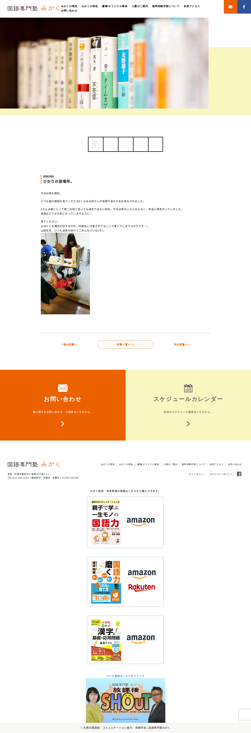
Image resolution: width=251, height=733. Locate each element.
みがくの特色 (90, 6)
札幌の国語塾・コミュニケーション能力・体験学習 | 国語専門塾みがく (127, 728)
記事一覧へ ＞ (125, 344)
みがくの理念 (69, 6)
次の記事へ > (182, 344)
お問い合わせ (69, 10)
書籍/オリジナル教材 (115, 6)
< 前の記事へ (69, 344)
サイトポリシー (197, 475)
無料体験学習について (165, 6)
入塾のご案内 (140, 6)
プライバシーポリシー (221, 475)
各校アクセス (192, 6)
